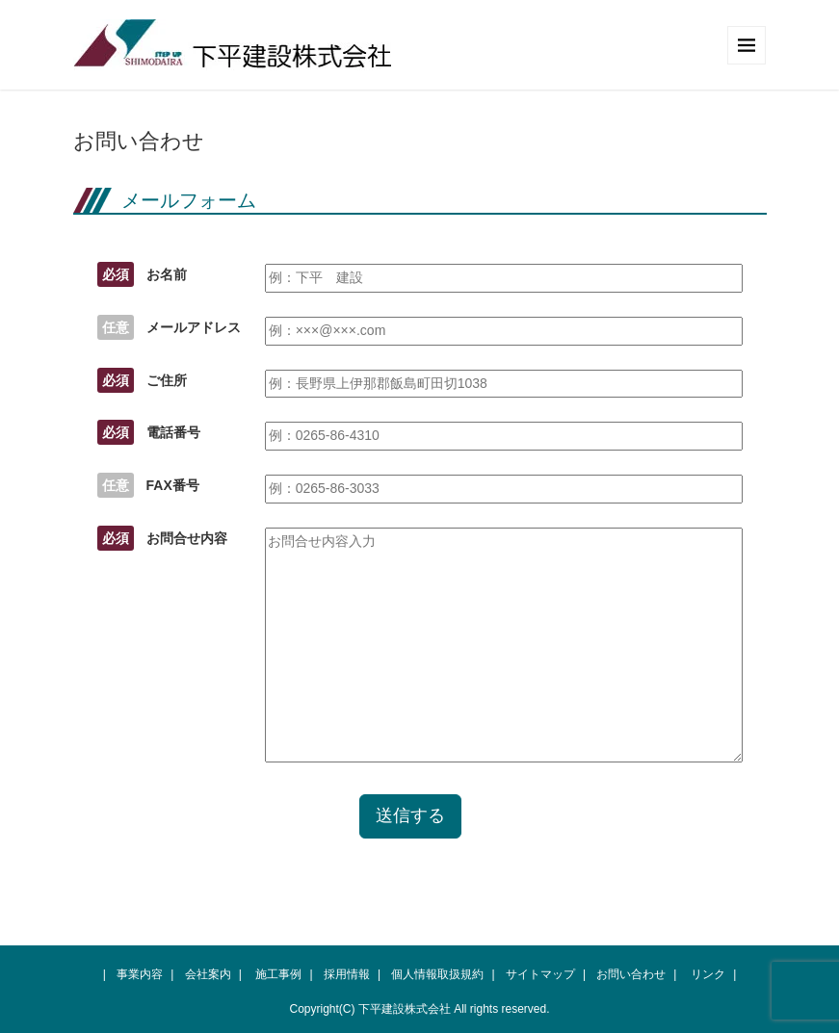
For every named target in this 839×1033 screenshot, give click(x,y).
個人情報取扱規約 (437, 974)
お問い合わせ (631, 974)
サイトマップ (540, 974)
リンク (708, 974)
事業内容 (140, 974)
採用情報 (347, 974)
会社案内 (208, 974)
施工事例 (278, 974)
